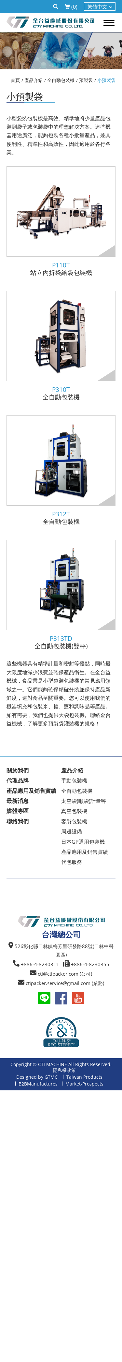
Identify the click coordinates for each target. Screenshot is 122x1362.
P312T (61, 514)
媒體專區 (18, 811)
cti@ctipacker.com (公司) (65, 973)
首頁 (15, 80)
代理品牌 (18, 780)
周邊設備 (71, 831)
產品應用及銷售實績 (31, 790)
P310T (61, 389)
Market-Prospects (84, 1084)
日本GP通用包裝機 (83, 841)
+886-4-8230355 (90, 964)
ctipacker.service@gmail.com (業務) (65, 983)
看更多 (10, 1179)
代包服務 (71, 861)
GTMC (51, 1077)
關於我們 (18, 770)
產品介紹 (33, 80)
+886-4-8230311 (40, 964)
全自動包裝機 (61, 80)
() (71, 6)
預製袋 (86, 80)
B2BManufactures (38, 1084)
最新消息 (18, 800)
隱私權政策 (64, 1070)
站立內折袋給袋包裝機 (61, 272)
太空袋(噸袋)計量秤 (83, 800)
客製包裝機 (74, 821)
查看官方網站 (37, 1179)
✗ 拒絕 (7, 1120)
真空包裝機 (74, 811)
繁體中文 (97, 6)
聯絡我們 (18, 821)
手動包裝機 (74, 780)
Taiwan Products (84, 1077)
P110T (61, 265)
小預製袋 (106, 80)
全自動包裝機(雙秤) (61, 646)
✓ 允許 (7, 1111)
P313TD (61, 638)
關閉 (5, 1094)
